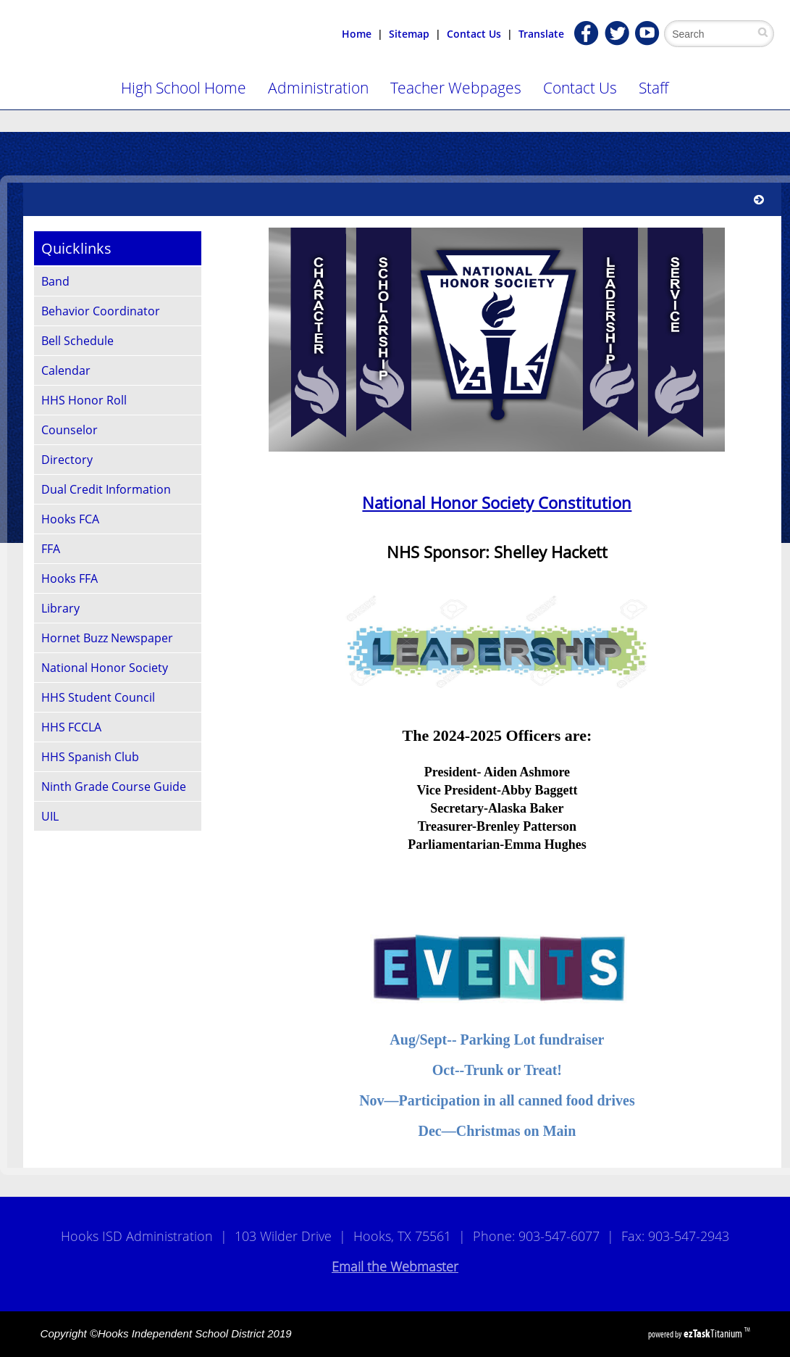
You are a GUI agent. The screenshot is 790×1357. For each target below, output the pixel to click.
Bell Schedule (77, 341)
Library (60, 608)
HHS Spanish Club (90, 757)
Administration (318, 88)
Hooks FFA (69, 578)
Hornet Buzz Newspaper (107, 638)
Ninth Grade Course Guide (113, 786)
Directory (67, 460)
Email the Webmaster (395, 1266)
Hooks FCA (70, 519)
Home (356, 34)
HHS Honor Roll (84, 400)
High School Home (183, 88)
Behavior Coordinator (100, 311)
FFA (50, 549)
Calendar (66, 370)
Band (55, 281)
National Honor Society (104, 668)
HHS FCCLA (71, 727)
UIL (50, 816)
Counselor (69, 430)
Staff (653, 88)
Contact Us (474, 34)
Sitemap (409, 34)
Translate (541, 34)
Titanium (714, 1333)
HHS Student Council (98, 697)
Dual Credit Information (106, 489)
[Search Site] (715, 33)
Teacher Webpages (455, 88)
